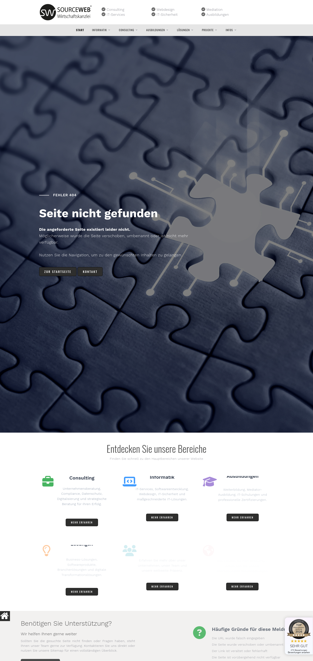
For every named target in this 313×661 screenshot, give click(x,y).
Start (80, 30)
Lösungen (183, 30)
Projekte (208, 30)
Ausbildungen (155, 30)
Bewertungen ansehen (299, 652)
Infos (229, 30)
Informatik (99, 30)
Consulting (126, 30)
